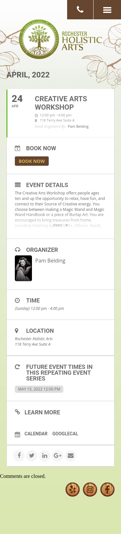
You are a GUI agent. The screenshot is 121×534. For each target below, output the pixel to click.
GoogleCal (65, 433)
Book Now (32, 161)
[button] (107, 9)
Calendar (36, 433)
